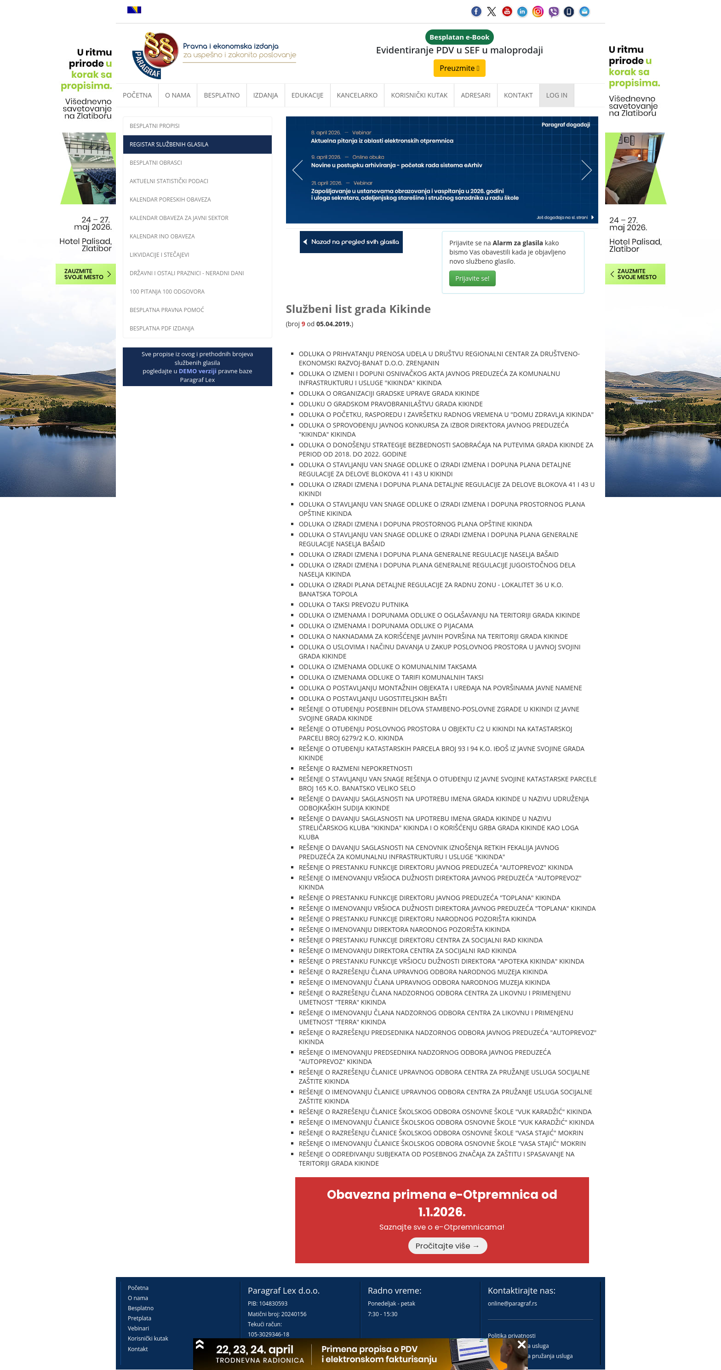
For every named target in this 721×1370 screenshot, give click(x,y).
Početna (137, 95)
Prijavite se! (472, 278)
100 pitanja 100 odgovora (167, 291)
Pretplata (139, 1318)
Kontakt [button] (518, 95)
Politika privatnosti (512, 1336)
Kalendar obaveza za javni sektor (179, 218)
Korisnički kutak (148, 1338)
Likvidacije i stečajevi (159, 255)
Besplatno (222, 95)
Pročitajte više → (448, 1245)
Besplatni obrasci (156, 163)
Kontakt (138, 1349)
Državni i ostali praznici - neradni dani (187, 273)
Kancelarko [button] (357, 95)
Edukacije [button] (308, 95)
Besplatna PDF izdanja (162, 328)
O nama (177, 95)
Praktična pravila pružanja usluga (530, 1356)
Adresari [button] (476, 95)
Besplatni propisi (155, 126)
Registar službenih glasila (169, 144)
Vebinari (138, 1328)
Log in (556, 95)
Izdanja (265, 95)
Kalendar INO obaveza (162, 236)
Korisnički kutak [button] (419, 95)
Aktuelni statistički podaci (169, 181)
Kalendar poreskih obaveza (170, 199)
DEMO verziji (198, 371)
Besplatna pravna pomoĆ (167, 310)
